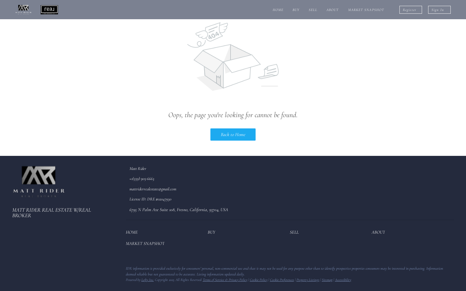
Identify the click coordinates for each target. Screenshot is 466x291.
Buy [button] (296, 10)
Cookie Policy (259, 280)
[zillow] (29, 270)
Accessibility (343, 280)
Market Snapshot (366, 10)
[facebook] (16, 270)
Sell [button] (313, 10)
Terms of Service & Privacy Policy (225, 280)
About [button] (332, 10)
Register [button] (409, 10)
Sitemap (327, 280)
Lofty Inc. (147, 280)
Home (278, 10)
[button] (133, 233)
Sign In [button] (437, 10)
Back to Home (233, 134)
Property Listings (308, 280)
